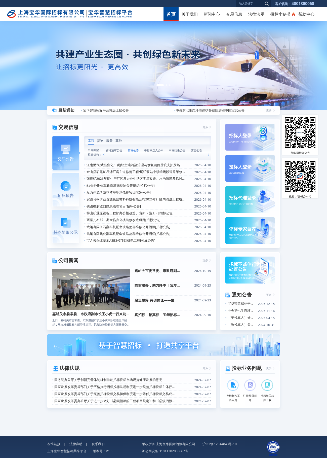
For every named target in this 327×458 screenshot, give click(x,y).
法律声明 (76, 444)
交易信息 (234, 14)
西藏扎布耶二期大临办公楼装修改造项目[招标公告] (123, 220)
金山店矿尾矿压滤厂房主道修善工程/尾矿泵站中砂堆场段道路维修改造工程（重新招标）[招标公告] (136, 171)
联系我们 (98, 444)
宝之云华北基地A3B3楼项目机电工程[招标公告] (121, 240)
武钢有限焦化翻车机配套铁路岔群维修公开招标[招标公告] (128, 233)
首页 (171, 14)
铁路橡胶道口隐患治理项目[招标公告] (114, 206)
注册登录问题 (250, 390)
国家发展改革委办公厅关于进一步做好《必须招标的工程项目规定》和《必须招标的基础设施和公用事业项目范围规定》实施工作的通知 (115, 401)
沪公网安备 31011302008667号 (165, 451)
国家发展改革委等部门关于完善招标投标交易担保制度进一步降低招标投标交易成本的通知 (115, 394)
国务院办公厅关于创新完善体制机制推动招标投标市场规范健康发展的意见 (108, 379)
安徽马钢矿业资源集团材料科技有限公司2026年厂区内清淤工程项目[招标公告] (136, 199)
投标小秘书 (280, 14)
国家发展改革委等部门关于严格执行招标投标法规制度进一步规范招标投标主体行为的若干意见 (115, 386)
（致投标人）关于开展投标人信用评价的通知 (242, 324)
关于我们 (190, 14)
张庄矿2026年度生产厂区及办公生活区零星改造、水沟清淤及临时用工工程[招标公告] (136, 178)
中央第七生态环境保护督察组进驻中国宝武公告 (210, 110)
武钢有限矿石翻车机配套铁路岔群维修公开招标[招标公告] (128, 227)
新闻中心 (212, 14)
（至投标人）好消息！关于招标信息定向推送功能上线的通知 (242, 317)
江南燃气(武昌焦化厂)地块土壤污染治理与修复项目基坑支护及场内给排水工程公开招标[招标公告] (136, 165)
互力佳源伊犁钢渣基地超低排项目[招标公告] (119, 192)
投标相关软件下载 (267, 390)
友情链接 (53, 444)
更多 (269, 110)
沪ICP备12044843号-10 (219, 444)
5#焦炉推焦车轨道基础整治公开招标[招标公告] (121, 185)
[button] (160, 85)
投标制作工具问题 (233, 390)
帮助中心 (306, 14)
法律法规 (256, 14)
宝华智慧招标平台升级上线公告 (106, 110)
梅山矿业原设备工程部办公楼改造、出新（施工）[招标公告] (130, 213)
